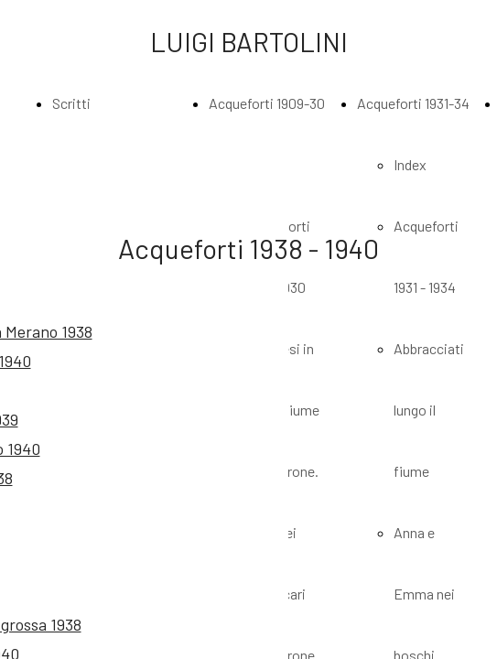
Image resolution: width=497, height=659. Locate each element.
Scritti (71, 103)
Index (410, 164)
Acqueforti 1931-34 (413, 103)
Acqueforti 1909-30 (267, 103)
